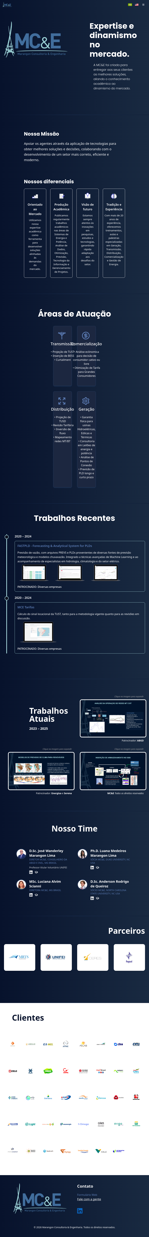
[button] (143, 5)
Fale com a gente (89, 1199)
